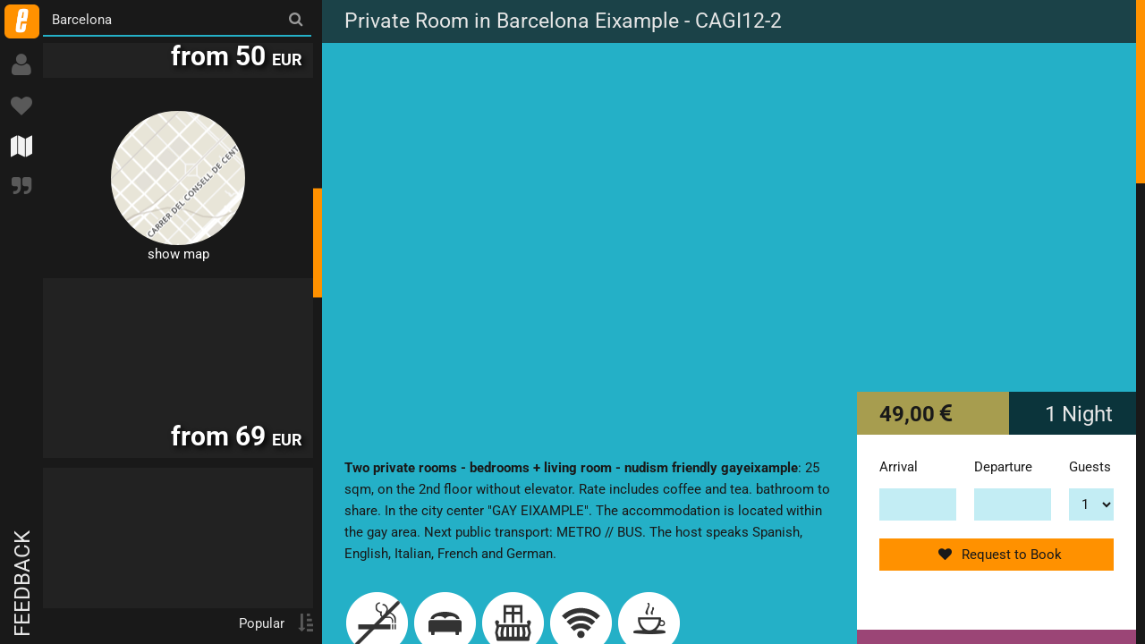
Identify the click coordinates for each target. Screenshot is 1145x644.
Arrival (898, 467)
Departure (1003, 467)
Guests (1090, 467)
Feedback (22, 583)
